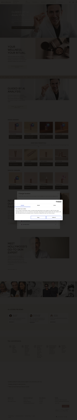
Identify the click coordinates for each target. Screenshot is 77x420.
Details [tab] (38, 205)
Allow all (54, 217)
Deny (38, 217)
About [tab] (54, 205)
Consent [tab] (22, 205)
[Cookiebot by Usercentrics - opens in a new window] (56, 202)
